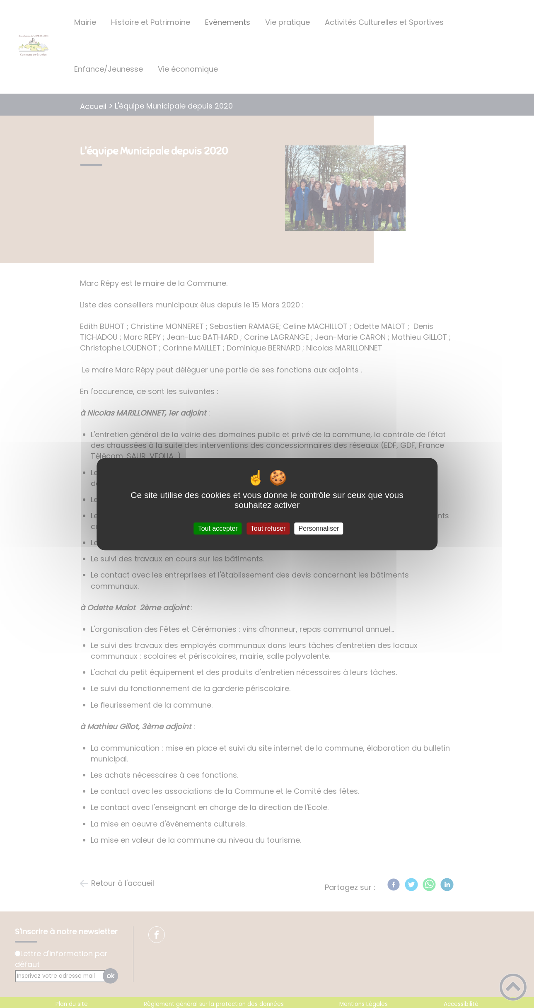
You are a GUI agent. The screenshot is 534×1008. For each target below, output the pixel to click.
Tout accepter (218, 528)
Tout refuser (268, 528)
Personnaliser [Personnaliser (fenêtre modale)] (319, 528)
